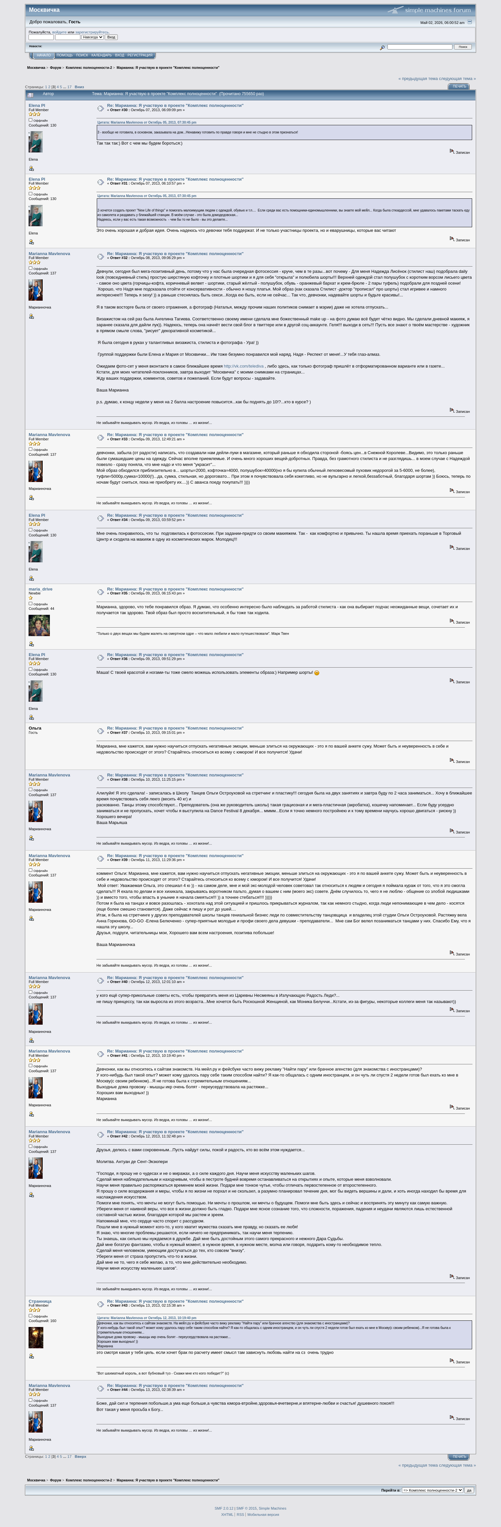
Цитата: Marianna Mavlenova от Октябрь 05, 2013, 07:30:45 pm (147, 122)
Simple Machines (272, 1508)
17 (69, 87)
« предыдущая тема (418, 78)
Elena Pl (37, 105)
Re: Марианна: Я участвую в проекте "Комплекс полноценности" (175, 105)
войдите (59, 32)
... (65, 87)
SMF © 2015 (246, 1508)
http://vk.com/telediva (243, 366)
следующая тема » (457, 78)
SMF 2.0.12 (224, 1508)
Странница (40, 1301)
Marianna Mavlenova (49, 253)
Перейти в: (391, 1490)
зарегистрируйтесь (92, 32)
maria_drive (40, 589)
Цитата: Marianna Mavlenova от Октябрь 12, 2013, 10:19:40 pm (147, 1318)
